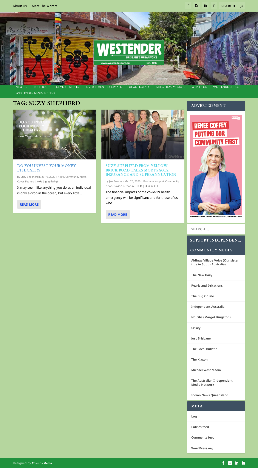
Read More (29, 204)
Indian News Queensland (209, 395)
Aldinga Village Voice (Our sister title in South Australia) (215, 262)
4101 (61, 177)
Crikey (196, 328)
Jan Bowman (116, 181)
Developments (67, 87)
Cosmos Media (42, 463)
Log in (196, 416)
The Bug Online (202, 296)
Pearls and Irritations (207, 285)
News (20, 87)
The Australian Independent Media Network (212, 382)
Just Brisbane (201, 338)
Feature (29, 181)
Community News (76, 177)
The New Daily (201, 275)
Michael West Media (206, 370)
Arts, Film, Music (169, 87)
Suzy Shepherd (30, 177)
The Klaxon (199, 359)
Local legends (138, 87)
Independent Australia (207, 306)
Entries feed (200, 427)
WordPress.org (202, 448)
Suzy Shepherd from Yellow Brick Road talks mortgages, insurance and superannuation (141, 170)
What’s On (199, 87)
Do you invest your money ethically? (46, 168)
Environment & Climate (103, 87)
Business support (153, 181)
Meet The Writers (44, 6)
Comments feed (203, 437)
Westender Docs (226, 87)
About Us (20, 6)
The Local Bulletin (204, 349)
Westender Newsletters (35, 93)
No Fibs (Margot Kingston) (211, 317)
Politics (40, 87)
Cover (20, 181)
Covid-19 (119, 186)
